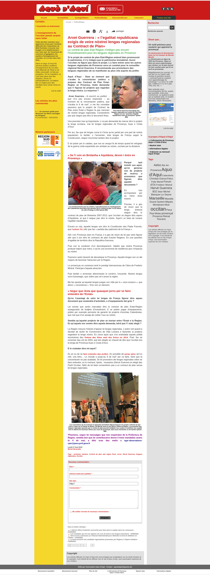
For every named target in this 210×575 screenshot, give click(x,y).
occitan (158, 209)
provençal (167, 213)
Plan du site (93, 571)
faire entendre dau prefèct (95, 354)
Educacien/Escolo (119, 18)
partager (118, 31)
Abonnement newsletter (46, 571)
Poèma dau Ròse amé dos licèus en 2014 (106, 337)
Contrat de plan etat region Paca (102, 454)
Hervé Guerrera (129, 454)
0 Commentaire (41, 118)
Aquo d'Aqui (160, 172)
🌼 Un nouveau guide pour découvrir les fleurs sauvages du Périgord (47, 114)
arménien (77, 454)
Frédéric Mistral (164, 184)
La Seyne (166, 194)
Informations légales (158, 149)
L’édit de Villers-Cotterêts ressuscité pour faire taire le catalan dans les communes (101, 530)
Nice (167, 204)
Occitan (80, 456)
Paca (169, 209)
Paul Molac (155, 213)
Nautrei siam (154, 145)
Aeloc (157, 165)
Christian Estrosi (158, 178)
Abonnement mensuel (69, 571)
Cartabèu (40, 21)
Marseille (156, 198)
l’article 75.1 (78, 229)
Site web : (73, 481)
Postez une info (164, 18)
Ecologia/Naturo (82, 18)
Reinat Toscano (163, 217)
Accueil (44, 18)
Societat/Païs (62, 18)
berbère (85, 454)
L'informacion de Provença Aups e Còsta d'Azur (161, 141)
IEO (154, 191)
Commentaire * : (75, 488)
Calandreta (167, 175)
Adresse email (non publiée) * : (81, 474)
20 (92, 545)
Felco (170, 178)
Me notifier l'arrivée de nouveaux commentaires (90, 512)
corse (119, 454)
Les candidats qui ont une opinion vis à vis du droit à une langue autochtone (98, 534)
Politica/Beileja (101, 18)
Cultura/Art (138, 18)
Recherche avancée (155, 31)
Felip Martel (157, 182)
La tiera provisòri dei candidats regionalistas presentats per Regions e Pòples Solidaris (102, 539)
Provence (158, 216)
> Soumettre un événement (47, 26)
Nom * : (72, 467)
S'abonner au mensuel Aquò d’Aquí (159, 153)
